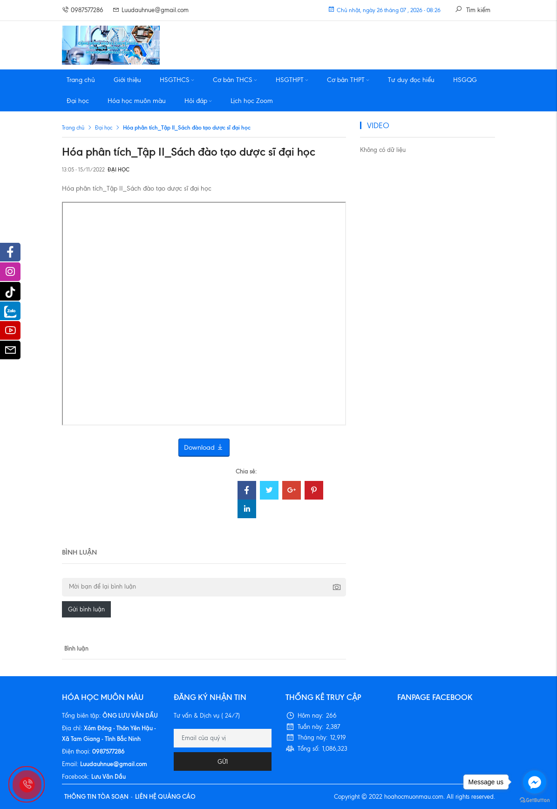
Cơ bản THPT (348, 80)
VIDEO (378, 125)
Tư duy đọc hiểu (411, 80)
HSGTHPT (292, 80)
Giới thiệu (127, 80)
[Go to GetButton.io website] (535, 799)
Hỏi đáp (198, 101)
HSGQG (465, 80)
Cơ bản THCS (235, 80)
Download (204, 448)
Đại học (78, 101)
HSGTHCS (177, 80)
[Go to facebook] (534, 782)
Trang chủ (81, 80)
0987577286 (82, 10)
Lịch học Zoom (252, 101)
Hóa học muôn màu (137, 101)
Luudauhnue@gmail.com (151, 10)
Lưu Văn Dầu (108, 776)
